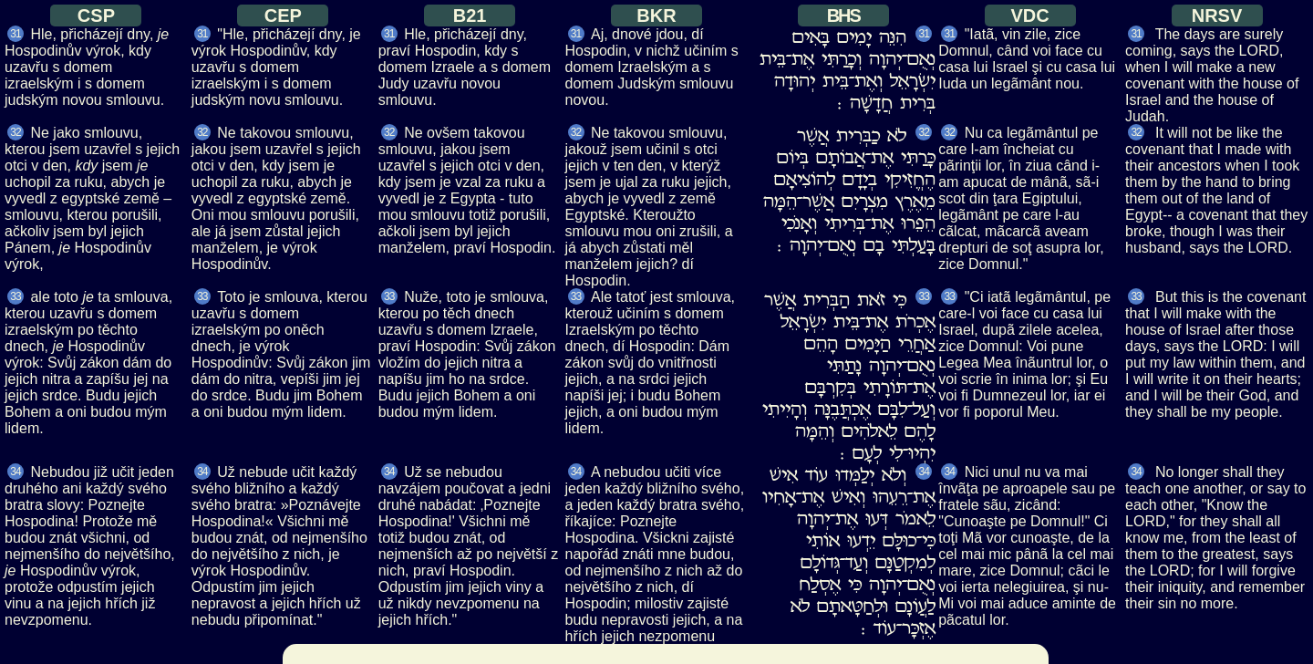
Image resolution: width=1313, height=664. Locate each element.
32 (15, 132)
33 (15, 296)
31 (15, 33)
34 (15, 471)
